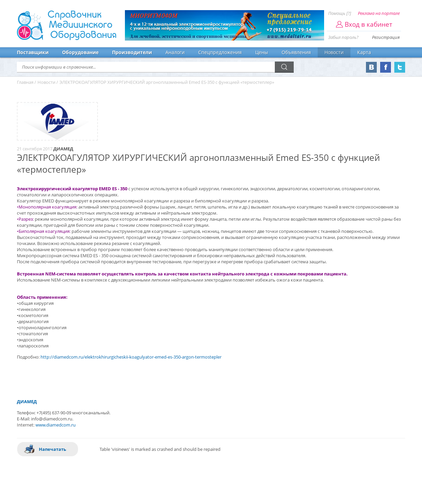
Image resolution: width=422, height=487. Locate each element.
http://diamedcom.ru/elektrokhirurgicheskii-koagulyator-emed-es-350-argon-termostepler (131, 357)
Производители (132, 52)
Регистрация (386, 37)
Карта (364, 52)
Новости (334, 52)
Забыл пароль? (343, 37)
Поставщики (33, 52)
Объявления (296, 52)
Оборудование (80, 52)
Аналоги (175, 52)
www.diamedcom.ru (55, 425)
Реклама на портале (379, 13)
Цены (261, 52)
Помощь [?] (339, 13)
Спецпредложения (220, 52)
